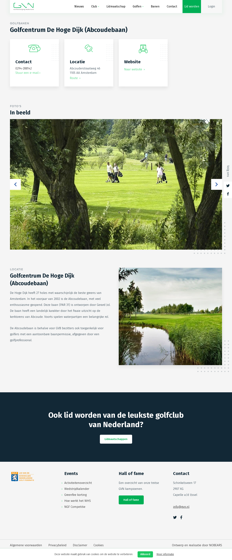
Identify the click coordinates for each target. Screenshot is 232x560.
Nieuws (79, 6)
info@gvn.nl (181, 507)
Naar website (133, 69)
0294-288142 (23, 68)
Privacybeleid (57, 545)
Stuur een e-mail (27, 73)
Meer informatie (165, 554)
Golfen (137, 6)
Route (74, 78)
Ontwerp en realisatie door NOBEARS (197, 545)
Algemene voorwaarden (26, 545)
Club (94, 6)
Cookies (99, 545)
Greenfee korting (75, 495)
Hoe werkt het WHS (77, 501)
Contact (172, 6)
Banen (155, 6)
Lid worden (191, 6)
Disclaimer (80, 545)
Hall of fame (131, 499)
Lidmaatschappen (116, 439)
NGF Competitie (74, 507)
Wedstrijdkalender (76, 489)
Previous (15, 184)
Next (216, 184)
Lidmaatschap (115, 6)
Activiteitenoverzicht (78, 483)
